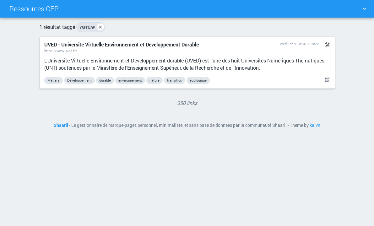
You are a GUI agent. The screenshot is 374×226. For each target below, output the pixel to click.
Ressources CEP (34, 8)
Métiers (53, 80)
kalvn (315, 125)
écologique (198, 80)
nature (92, 27)
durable (105, 80)
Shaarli (61, 125)
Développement (79, 80)
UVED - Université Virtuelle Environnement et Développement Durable (121, 44)
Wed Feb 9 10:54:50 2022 (299, 43)
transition (174, 80)
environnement (130, 80)
